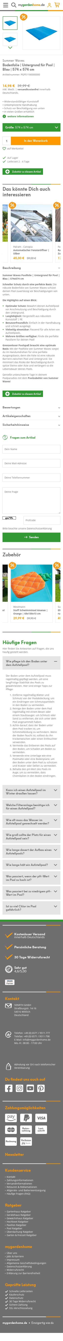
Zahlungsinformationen (20, 1180)
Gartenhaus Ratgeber (19, 1211)
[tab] (31, 663)
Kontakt (11, 1176)
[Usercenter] (49, 5)
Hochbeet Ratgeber (17, 1221)
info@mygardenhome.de (37, 1039)
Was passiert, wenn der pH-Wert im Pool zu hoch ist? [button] (27, 878)
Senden (34, 536)
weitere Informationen (18, 116)
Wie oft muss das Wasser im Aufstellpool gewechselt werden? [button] (27, 821)
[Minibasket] (57, 5)
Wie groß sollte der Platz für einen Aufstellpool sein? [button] (28, 836)
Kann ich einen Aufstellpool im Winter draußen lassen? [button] (26, 791)
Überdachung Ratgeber (20, 1231)
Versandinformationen (19, 1183)
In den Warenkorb (36, 140)
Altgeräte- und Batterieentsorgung (26, 1190)
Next (10, 46)
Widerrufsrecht (15, 1269)
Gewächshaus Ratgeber (20, 1218)
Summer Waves (13, 60)
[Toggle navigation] (6, 5)
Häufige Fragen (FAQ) (18, 1193)
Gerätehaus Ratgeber (19, 1214)
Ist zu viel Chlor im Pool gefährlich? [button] (21, 908)
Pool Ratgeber (14, 1228)
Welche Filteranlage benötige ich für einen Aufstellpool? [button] (28, 806)
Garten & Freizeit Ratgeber (22, 1235)
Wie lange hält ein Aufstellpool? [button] (27, 864)
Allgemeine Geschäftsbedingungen (26, 1263)
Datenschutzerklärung (39, 528)
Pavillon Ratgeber (16, 1225)
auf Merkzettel (15, 148)
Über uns (12, 1253)
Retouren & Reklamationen (22, 1187)
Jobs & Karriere (15, 1256)
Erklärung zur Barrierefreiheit (23, 1273)
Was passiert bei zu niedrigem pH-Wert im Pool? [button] (28, 893)
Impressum (13, 1259)
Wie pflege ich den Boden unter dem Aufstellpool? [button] (26, 663)
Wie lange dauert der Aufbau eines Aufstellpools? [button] (29, 851)
